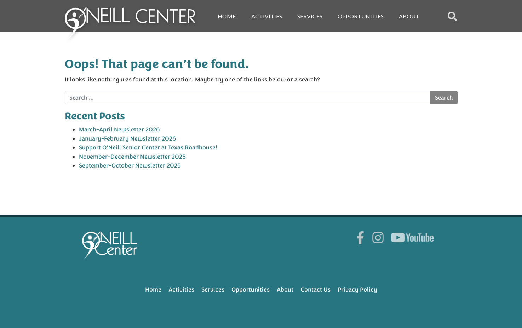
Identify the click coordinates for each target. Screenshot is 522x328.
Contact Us (315, 289)
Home (227, 16)
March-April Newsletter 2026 (119, 129)
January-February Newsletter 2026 (127, 139)
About (409, 16)
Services (309, 16)
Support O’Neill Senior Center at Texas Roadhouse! (148, 147)
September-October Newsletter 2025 (130, 166)
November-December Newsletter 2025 (132, 157)
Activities (266, 16)
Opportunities (361, 16)
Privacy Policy (357, 289)
